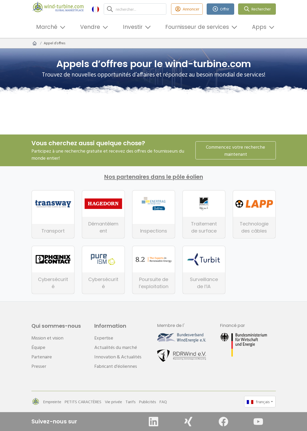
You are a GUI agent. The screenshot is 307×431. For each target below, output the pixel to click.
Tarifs (130, 401)
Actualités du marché (115, 347)
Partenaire (41, 357)
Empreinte (52, 401)
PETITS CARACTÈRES (83, 401)
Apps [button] (259, 27)
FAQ (163, 401)
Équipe (38, 347)
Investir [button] (132, 27)
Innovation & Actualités (117, 357)
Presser (38, 366)
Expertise (103, 338)
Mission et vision (47, 338)
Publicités (147, 401)
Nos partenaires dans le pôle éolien (153, 177)
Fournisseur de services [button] (197, 27)
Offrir (220, 9)
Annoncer (187, 9)
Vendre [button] (90, 27)
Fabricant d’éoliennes (115, 366)
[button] (95, 9)
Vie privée (113, 401)
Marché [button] (46, 27)
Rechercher (257, 9)
